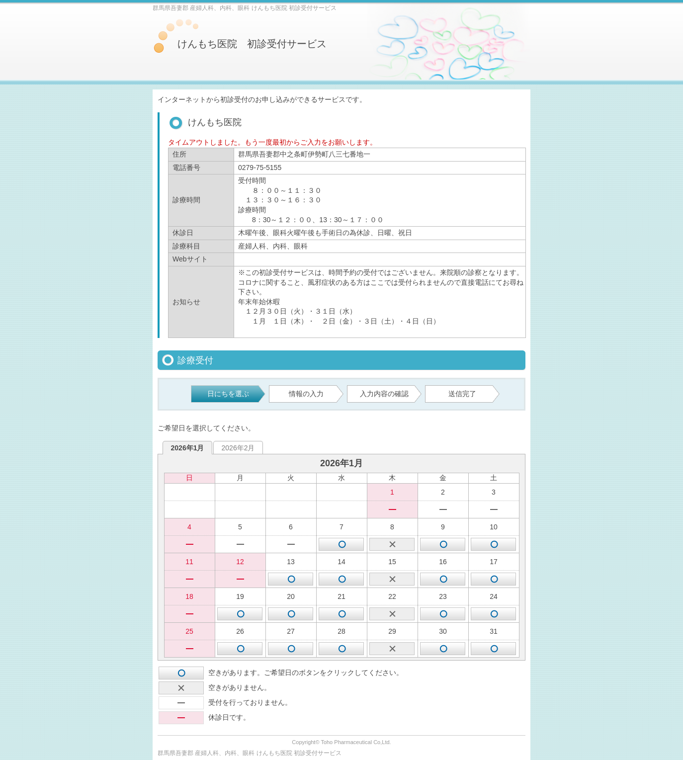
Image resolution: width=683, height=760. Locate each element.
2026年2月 (238, 448)
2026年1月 (187, 448)
